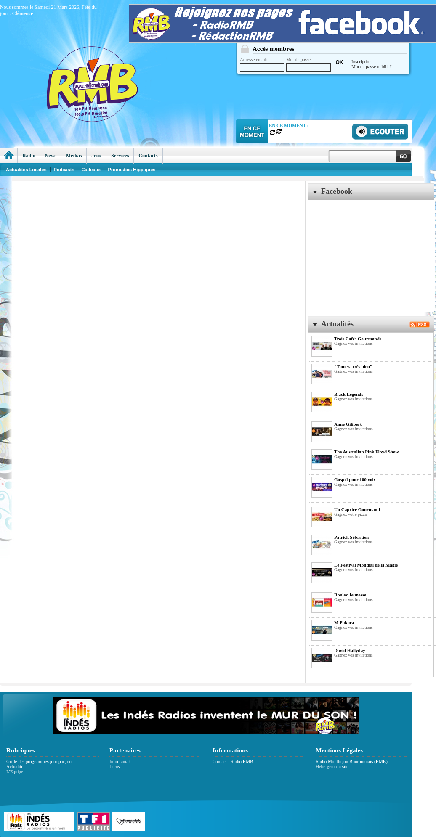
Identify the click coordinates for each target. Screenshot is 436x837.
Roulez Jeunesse (350, 594)
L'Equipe (14, 771)
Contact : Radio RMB (233, 761)
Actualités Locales (26, 169)
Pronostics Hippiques (131, 169)
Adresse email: (262, 64)
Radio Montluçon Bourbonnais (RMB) (352, 761)
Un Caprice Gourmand (357, 509)
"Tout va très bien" (353, 366)
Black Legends (348, 394)
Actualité (14, 766)
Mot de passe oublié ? (371, 66)
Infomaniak (120, 761)
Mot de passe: (308, 64)
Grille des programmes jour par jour (39, 761)
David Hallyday (349, 650)
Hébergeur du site (332, 766)
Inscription (361, 61)
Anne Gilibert (348, 423)
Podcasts (64, 169)
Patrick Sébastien (351, 537)
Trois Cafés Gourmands (357, 338)
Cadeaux (91, 169)
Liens (114, 766)
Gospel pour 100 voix (355, 479)
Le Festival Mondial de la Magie (366, 564)
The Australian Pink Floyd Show (366, 451)
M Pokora (344, 622)
